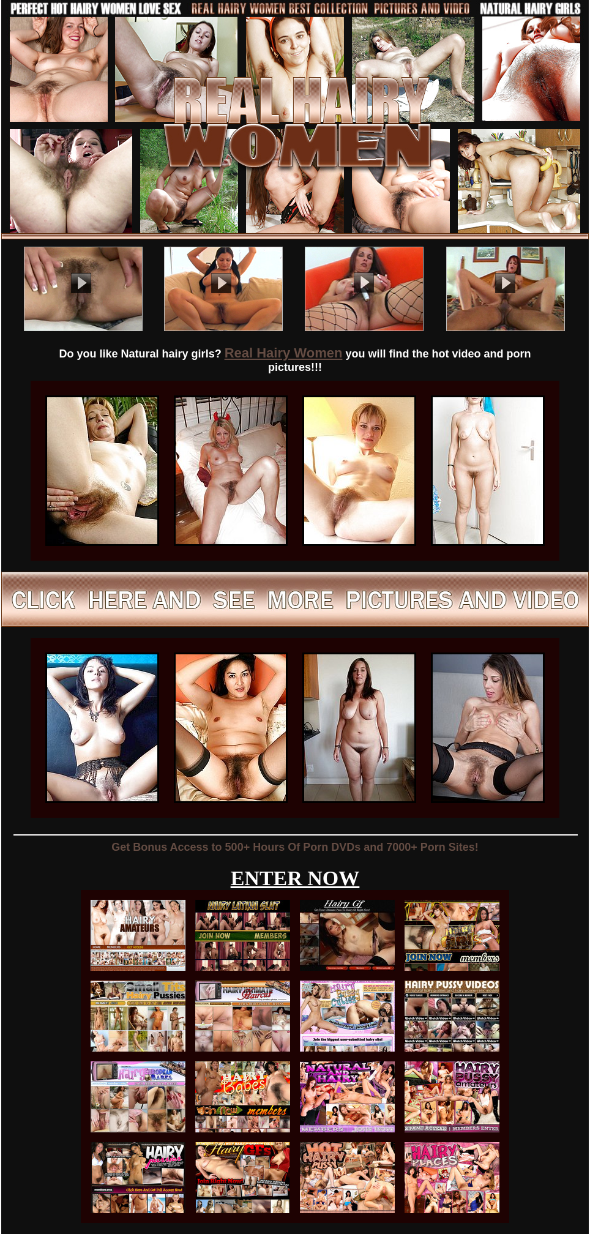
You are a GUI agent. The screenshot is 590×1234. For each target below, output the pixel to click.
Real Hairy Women (284, 353)
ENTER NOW (295, 878)
